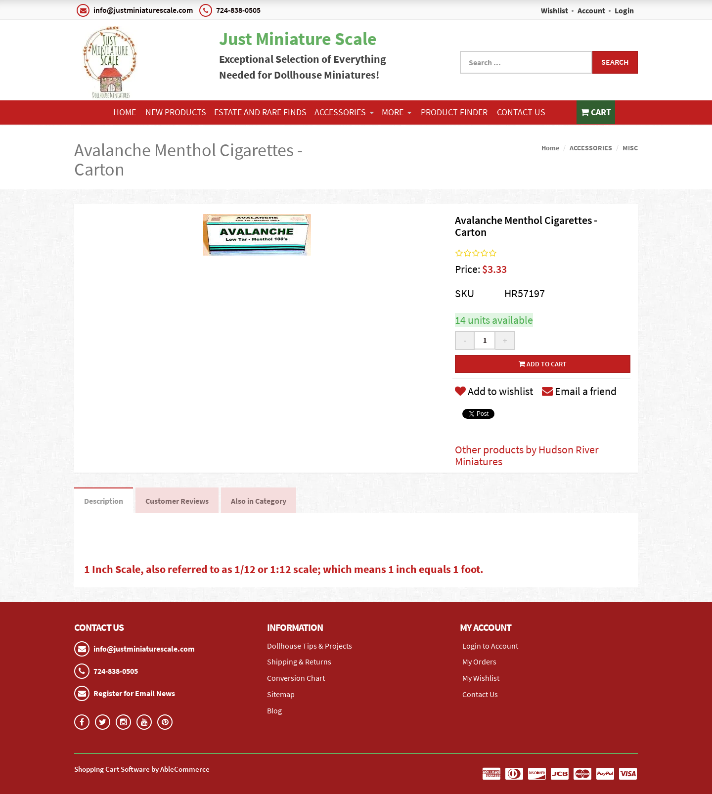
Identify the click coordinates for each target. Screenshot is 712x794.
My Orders (479, 661)
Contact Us (521, 112)
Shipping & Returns (299, 661)
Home (124, 112)
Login (624, 10)
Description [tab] (103, 501)
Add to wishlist (494, 391)
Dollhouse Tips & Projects (309, 646)
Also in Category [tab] (258, 501)
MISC (630, 147)
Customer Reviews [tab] (177, 501)
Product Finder (454, 112)
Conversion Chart (296, 678)
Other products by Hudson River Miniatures (527, 455)
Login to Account (490, 646)
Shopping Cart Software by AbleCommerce (142, 769)
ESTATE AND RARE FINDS (260, 112)
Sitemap (281, 694)
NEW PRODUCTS (175, 112)
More (396, 112)
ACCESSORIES (344, 112)
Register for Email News (134, 693)
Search (615, 62)
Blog (274, 710)
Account (591, 10)
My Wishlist (480, 678)
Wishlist (554, 10)
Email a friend (579, 391)
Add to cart (543, 363)
